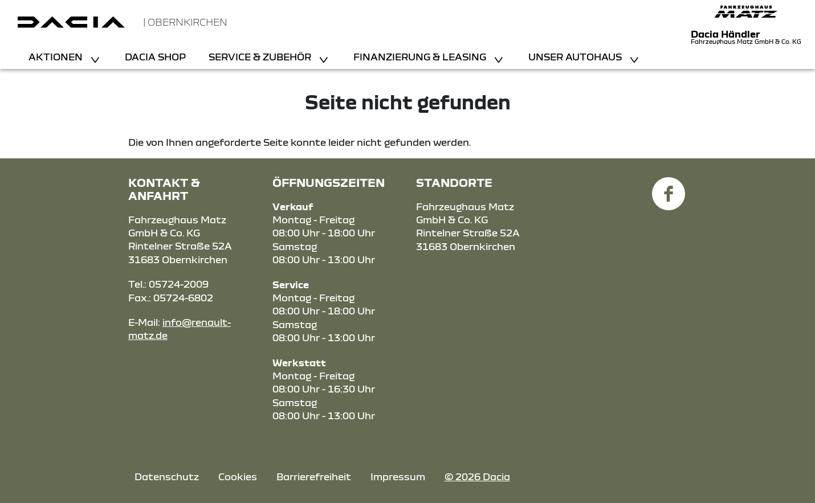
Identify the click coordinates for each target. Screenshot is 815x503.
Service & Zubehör (261, 56)
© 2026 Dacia (477, 476)
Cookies (237, 476)
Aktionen (56, 56)
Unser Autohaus (576, 56)
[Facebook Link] (668, 187)
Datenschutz (167, 476)
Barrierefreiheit (313, 476)
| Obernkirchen (185, 22)
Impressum (397, 476)
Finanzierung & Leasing (420, 56)
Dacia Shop (155, 56)
